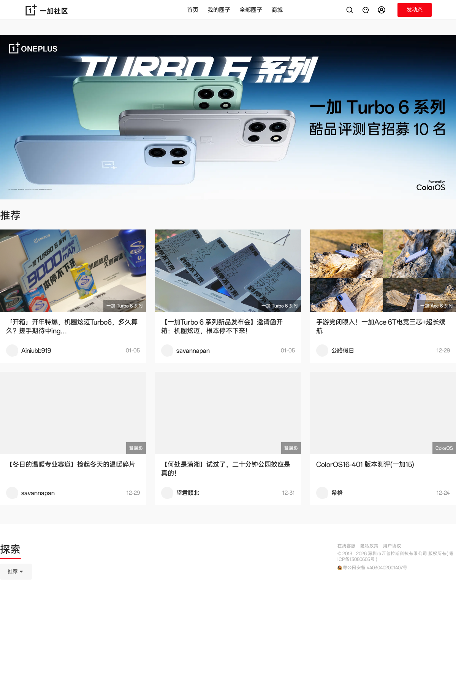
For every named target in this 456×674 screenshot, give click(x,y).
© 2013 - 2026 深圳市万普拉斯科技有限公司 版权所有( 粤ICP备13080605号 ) (395, 556)
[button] (383, 10)
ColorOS (444, 448)
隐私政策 (369, 546)
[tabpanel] (150, 610)
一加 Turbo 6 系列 (124, 306)
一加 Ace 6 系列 (436, 306)
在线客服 (346, 546)
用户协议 (392, 546)
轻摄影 (136, 448)
